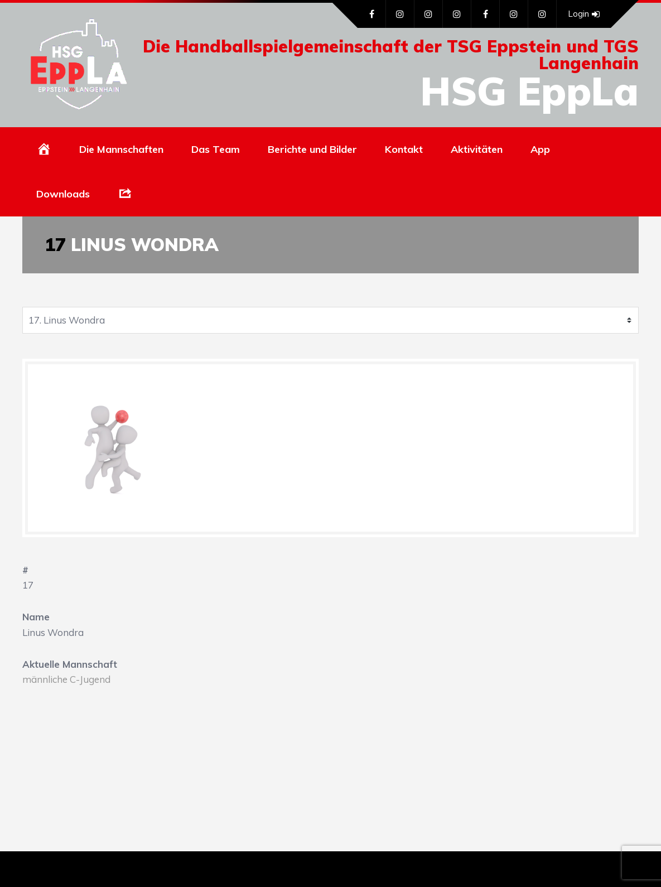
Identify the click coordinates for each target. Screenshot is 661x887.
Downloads (63, 193)
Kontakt (404, 149)
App (540, 149)
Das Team (215, 149)
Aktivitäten (477, 149)
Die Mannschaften (121, 149)
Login (584, 14)
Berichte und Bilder (312, 149)
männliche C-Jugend (66, 679)
